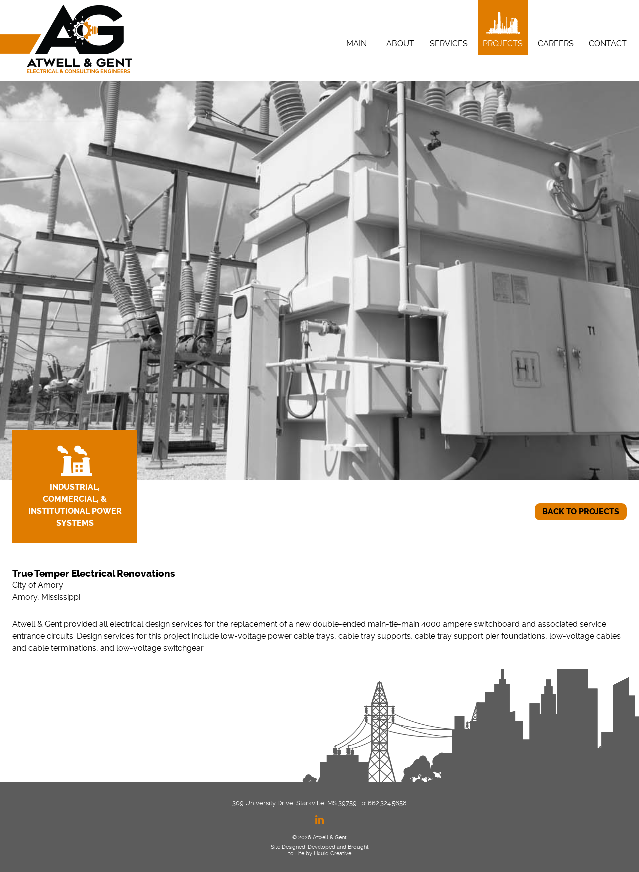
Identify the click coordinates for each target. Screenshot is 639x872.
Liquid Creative (332, 853)
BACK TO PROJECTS (580, 511)
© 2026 (301, 837)
